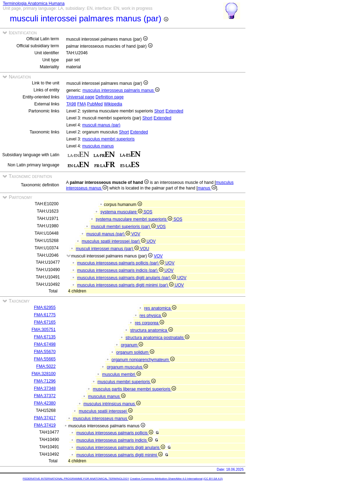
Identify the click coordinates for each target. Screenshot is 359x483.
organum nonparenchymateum (143, 359)
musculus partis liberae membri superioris (134, 389)
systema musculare (121, 211)
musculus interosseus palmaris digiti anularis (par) (127, 277)
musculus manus (98, 146)
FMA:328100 (44, 373)
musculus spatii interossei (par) (114, 241)
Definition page (110, 97)
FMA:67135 (45, 336)
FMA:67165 (45, 322)
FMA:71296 (45, 381)
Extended (174, 111)
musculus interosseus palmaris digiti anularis (120, 447)
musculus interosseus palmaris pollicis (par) (121, 263)
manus (207, 188)
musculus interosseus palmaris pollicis (115, 432)
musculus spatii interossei (106, 411)
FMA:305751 (44, 329)
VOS (161, 226)
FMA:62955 (45, 307)
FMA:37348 (45, 388)
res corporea (149, 322)
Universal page (80, 97)
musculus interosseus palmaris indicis (114, 440)
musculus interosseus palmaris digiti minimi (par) (126, 285)
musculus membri (121, 374)
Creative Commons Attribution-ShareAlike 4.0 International (166, 478)
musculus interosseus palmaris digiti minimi (119, 455)
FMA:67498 (45, 344)
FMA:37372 (45, 395)
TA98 (71, 104)
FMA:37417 (45, 417)
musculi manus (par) (101, 125)
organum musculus (127, 367)
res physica (153, 315)
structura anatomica (151, 330)
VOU (144, 248)
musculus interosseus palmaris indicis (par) (120, 270)
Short (159, 111)
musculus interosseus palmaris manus (121, 90)
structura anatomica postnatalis (157, 337)
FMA (81, 104)
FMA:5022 (45, 366)
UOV (151, 241)
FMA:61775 (45, 314)
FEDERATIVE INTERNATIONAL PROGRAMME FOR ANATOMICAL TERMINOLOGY (76, 478)
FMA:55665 (45, 359)
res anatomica (160, 308)
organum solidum (135, 352)
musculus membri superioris (108, 139)
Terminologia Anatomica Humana (34, 3)
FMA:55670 (45, 351)
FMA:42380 (45, 403)
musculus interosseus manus (103, 418)
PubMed (95, 104)
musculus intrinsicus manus (112, 403)
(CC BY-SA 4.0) (213, 478)
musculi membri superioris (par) (124, 226)
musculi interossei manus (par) (108, 248)
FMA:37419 (45, 425)
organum (132, 345)
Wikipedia (113, 104)
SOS (147, 211)
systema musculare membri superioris (135, 219)
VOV (135, 234)
